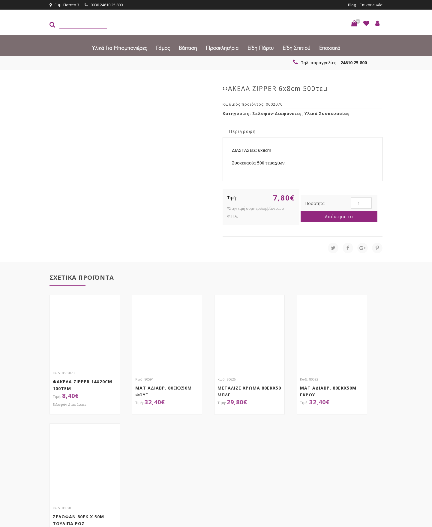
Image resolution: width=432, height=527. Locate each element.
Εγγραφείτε (366, 436)
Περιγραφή (242, 131)
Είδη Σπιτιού (296, 48)
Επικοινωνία (371, 5)
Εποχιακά (329, 48)
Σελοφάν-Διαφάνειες (277, 113)
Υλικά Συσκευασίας (327, 113)
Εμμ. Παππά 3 (64, 5)
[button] (354, 23)
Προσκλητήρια (222, 48)
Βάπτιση (188, 48)
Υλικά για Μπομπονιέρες (119, 48)
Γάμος (163, 48)
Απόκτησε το (339, 216)
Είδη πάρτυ (261, 48)
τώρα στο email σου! (147, 435)
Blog (352, 5)
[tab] (242, 131)
